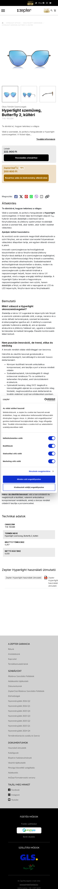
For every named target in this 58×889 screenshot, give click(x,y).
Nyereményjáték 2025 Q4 (19, 711)
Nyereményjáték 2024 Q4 (19, 731)
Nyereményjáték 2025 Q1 (19, 726)
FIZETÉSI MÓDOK (29, 817)
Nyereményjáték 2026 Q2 (19, 701)
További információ (45, 139)
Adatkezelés (13, 773)
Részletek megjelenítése (39, 471)
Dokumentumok (15, 686)
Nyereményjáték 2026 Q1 (19, 706)
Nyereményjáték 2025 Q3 (19, 716)
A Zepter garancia (19, 644)
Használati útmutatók (17, 748)
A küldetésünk (14, 654)
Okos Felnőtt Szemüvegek (33, 23)
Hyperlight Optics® (13, 23)
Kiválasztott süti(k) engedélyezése (29, 487)
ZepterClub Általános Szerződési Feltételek (26, 691)
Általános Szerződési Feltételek (21, 676)
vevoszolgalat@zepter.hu (29, 884)
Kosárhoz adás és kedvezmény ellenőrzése (26, 178)
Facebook (15, 790)
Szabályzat (15, 671)
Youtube (14, 800)
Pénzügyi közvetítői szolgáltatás (21, 768)
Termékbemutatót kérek (18, 664)
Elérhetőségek (14, 696)
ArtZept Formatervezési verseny (21, 778)
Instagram (15, 795)
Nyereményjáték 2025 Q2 (19, 721)
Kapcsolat (12, 659)
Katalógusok (13, 753)
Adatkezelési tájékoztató (18, 681)
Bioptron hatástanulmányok (20, 758)
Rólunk (11, 649)
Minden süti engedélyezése (29, 479)
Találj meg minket (19, 785)
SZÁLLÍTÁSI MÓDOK (29, 848)
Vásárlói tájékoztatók (17, 763)
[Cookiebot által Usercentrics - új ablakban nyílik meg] (44, 399)
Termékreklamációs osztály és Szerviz (24, 736)
